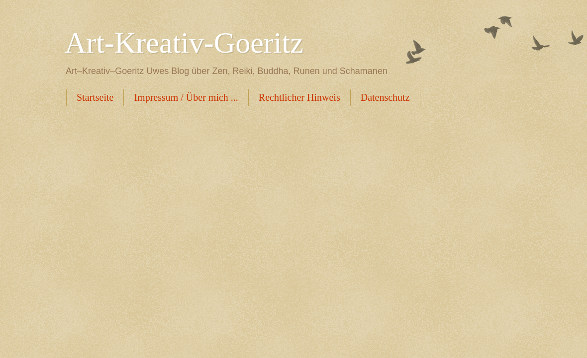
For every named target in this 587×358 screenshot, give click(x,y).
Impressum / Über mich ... (186, 97)
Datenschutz (385, 97)
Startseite (95, 97)
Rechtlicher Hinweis (299, 97)
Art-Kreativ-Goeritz (184, 42)
